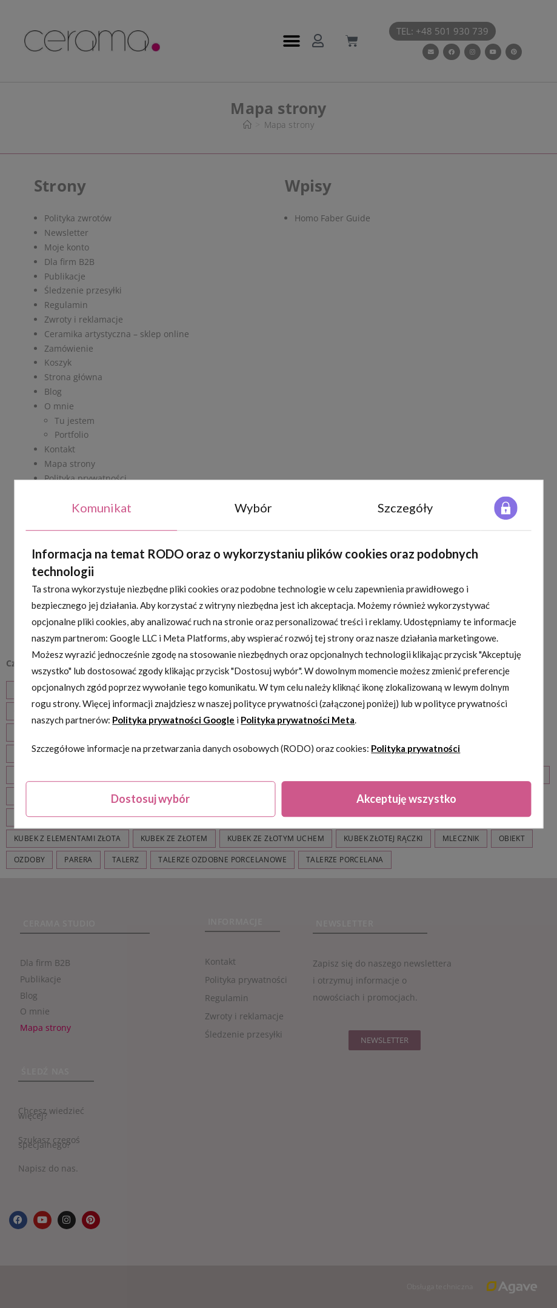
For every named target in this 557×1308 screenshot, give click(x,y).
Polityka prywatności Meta (298, 719)
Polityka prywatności (415, 748)
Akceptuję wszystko (406, 798)
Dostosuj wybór (150, 798)
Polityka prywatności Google (173, 719)
